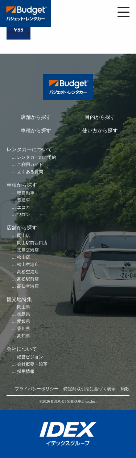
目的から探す (100, 117)
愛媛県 (23, 321)
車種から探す (36, 130)
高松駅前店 (28, 279)
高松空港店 (28, 272)
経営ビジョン (30, 357)
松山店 (23, 257)
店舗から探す (36, 117)
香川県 (23, 328)
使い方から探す (100, 130)
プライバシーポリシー (36, 389)
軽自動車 (25, 193)
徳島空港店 (28, 250)
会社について (22, 349)
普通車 (23, 200)
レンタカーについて (29, 149)
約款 (125, 389)
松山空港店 (28, 264)
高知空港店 (28, 286)
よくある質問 (30, 172)
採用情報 (25, 371)
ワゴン (23, 214)
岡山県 (23, 307)
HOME (12, 32)
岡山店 (23, 235)
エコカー (25, 207)
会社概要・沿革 (32, 364)
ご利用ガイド (30, 164)
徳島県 (23, 314)
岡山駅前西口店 (32, 243)
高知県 (23, 336)
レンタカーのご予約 (36, 157)
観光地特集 (19, 299)
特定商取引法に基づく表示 (89, 389)
